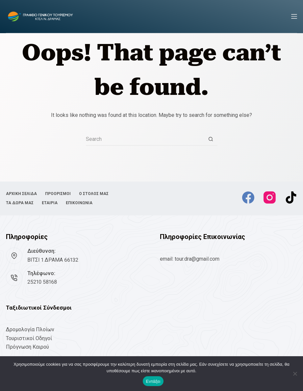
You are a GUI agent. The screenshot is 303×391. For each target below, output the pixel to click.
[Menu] (294, 16)
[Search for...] (145, 139)
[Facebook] (248, 197)
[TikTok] (291, 197)
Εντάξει (153, 381)
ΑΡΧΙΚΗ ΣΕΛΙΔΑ (21, 193)
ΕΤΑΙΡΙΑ (50, 203)
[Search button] (210, 139)
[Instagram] (270, 197)
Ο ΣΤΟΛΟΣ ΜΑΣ (94, 193)
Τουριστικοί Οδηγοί (29, 338)
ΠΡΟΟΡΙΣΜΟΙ (58, 193)
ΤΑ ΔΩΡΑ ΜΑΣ (20, 203)
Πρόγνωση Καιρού (27, 347)
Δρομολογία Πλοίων (30, 329)
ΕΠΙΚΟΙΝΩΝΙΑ (79, 203)
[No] (294, 373)
